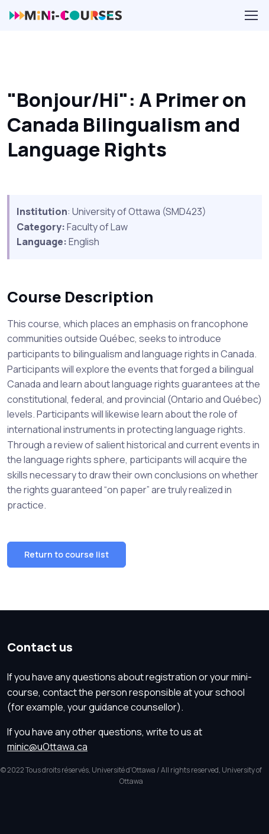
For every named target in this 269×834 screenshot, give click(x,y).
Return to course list (66, 554)
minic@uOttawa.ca (47, 746)
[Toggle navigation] (251, 15)
